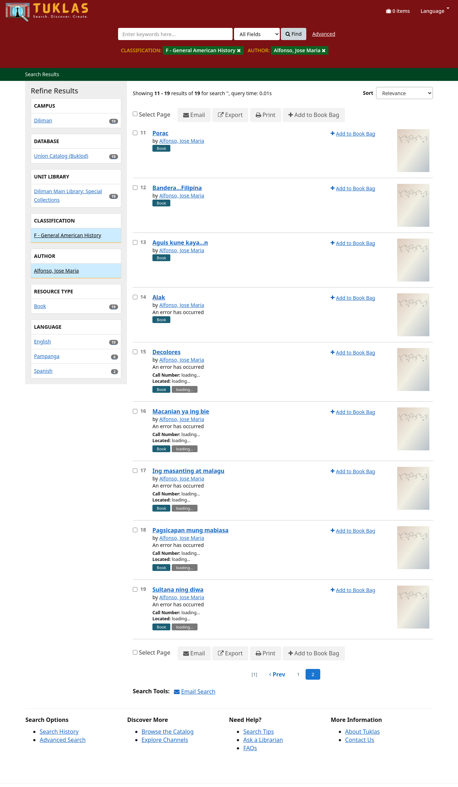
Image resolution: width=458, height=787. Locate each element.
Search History (59, 731)
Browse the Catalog (168, 731)
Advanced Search (63, 740)
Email (194, 115)
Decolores (166, 352)
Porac (160, 133)
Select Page (154, 114)
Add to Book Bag (313, 115)
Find (294, 34)
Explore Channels (165, 740)
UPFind (23, 9)
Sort (368, 92)
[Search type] (257, 34)
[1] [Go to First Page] (254, 674)
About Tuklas (362, 731)
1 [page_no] (298, 674)
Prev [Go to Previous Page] (277, 674)
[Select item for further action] (135, 133)
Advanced (323, 33)
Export (230, 115)
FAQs (250, 748)
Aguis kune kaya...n (180, 242)
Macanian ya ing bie (180, 411)
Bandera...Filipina (177, 188)
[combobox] (175, 34)
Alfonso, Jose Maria (181, 140)
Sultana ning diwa (178, 589)
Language (435, 11)
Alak (158, 297)
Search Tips (258, 731)
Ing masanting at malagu (188, 471)
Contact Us (359, 740)
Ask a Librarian (263, 740)
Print (266, 115)
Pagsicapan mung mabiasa (190, 530)
